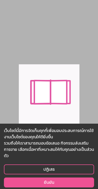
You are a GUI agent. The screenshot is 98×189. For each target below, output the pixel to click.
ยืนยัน (49, 182)
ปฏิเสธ (49, 169)
